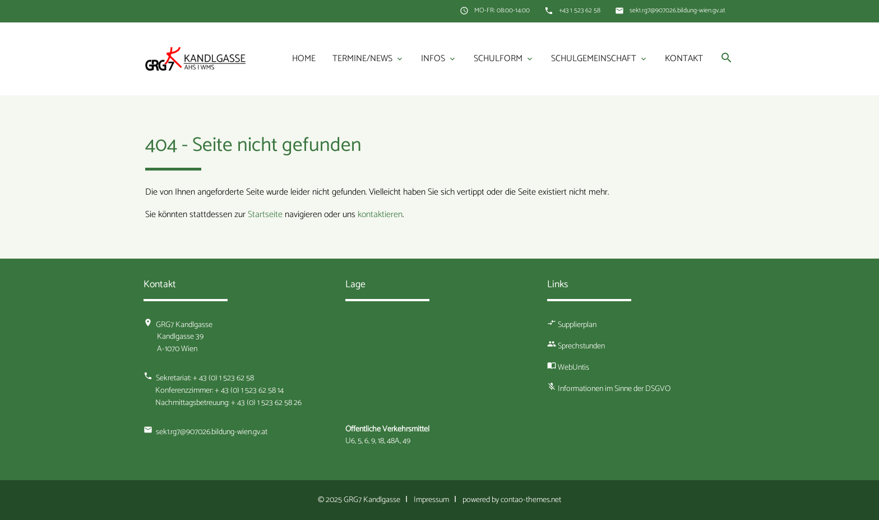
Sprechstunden (581, 346)
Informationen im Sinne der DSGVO (614, 388)
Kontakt (684, 58)
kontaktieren (380, 214)
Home (304, 58)
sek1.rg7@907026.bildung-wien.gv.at (677, 11)
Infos (439, 59)
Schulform (504, 59)
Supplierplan (577, 325)
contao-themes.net (531, 500)
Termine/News (368, 59)
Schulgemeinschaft (599, 59)
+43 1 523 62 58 (579, 11)
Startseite (265, 214)
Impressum (431, 500)
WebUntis (573, 367)
